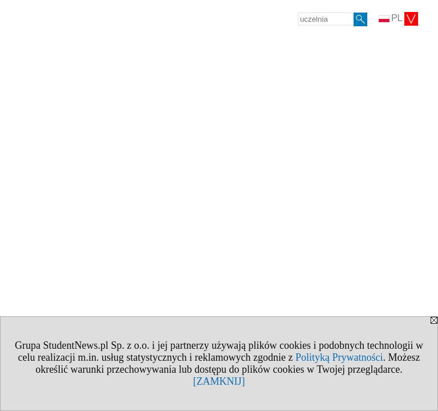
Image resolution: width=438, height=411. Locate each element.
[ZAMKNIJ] (219, 381)
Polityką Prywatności (339, 357)
